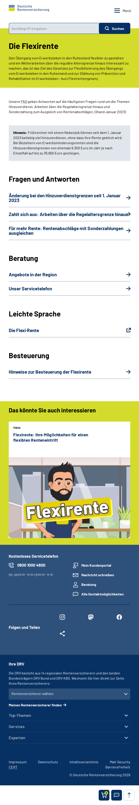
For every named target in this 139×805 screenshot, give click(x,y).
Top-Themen (20, 715)
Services (17, 726)
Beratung (88, 584)
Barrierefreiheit (117, 767)
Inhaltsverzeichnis (84, 762)
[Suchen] (114, 28)
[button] (116, 795)
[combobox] (54, 28)
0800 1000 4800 (31, 565)
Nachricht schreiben (97, 575)
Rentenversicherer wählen (32, 693)
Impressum (17, 762)
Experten (17, 738)
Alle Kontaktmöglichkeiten (102, 594)
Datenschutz (48, 762)
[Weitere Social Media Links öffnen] (62, 634)
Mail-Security (120, 762)
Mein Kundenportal (96, 565)
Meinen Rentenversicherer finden (35, 705)
